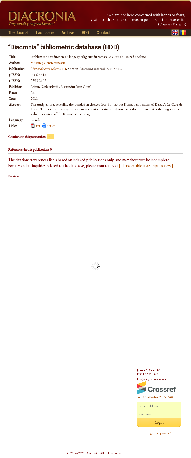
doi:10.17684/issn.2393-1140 (155, 397)
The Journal (18, 32)
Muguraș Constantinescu (48, 62)
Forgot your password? (159, 433)
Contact (103, 32)
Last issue (45, 32)
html (51, 125)
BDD (85, 32)
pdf (38, 125)
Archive (67, 32)
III (64, 68)
